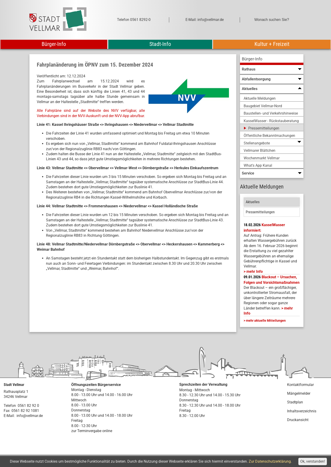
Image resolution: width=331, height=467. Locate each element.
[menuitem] (271, 59)
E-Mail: (9, 416)
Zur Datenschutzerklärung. (270, 461)
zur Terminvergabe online (91, 431)
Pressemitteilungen (260, 212)
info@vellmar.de (30, 416)
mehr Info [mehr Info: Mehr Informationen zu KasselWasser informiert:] (254, 271)
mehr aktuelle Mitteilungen (266, 320)
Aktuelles (253, 202)
